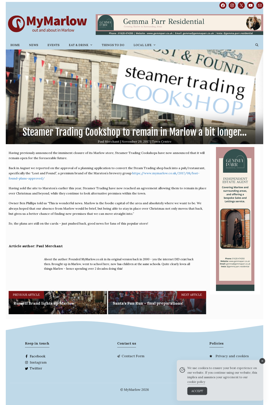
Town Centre (161, 141)
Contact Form (133, 356)
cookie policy (196, 384)
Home (15, 45)
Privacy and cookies (232, 356)
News (33, 45)
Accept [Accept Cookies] (197, 393)
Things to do (113, 45)
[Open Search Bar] (256, 45)
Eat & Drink (83, 45)
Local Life (147, 45)
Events (53, 45)
